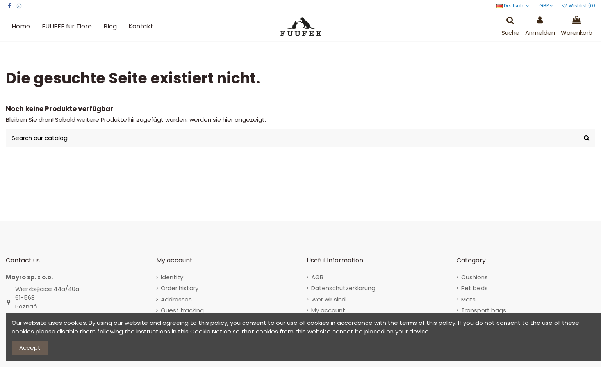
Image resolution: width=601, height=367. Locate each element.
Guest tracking (182, 310)
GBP (546, 5)
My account (328, 310)
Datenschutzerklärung (343, 288)
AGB (317, 277)
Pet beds (474, 288)
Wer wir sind (328, 299)
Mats (468, 299)
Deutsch (513, 5)
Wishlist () (578, 5)
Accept (30, 348)
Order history (179, 288)
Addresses (176, 299)
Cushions (474, 277)
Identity (172, 277)
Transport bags (483, 310)
